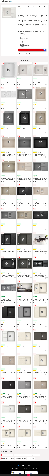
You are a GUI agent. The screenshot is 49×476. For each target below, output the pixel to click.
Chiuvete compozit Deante (7, 455)
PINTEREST (27, 465)
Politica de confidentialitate (24, 468)
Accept (28, 475)
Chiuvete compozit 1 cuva (21, 458)
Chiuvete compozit (31, 458)
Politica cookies (34, 468)
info (14, 84)
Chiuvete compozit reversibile (8, 458)
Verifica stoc (37, 50)
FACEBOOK (21, 465)
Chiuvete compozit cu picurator (33, 455)
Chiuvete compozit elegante (19, 455)
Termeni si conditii (15, 468)
